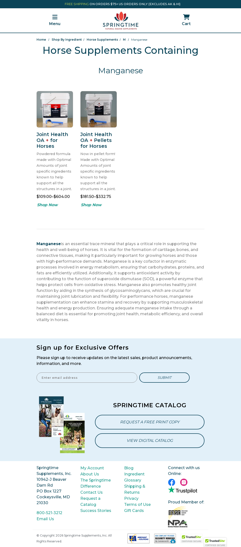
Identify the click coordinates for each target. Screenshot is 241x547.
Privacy (131, 498)
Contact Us (91, 492)
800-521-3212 (49, 512)
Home (41, 39)
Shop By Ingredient (67, 39)
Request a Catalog (90, 501)
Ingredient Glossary (134, 477)
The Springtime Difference (95, 483)
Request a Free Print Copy (149, 422)
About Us (89, 474)
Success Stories (95, 510)
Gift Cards (134, 510)
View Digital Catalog (150, 440)
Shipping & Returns (134, 489)
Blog (128, 468)
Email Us (45, 519)
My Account (92, 468)
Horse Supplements (102, 39)
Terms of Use (137, 504)
